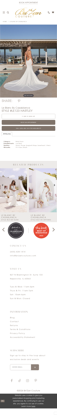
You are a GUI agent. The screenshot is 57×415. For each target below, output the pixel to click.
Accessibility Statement (22, 342)
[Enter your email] (28, 373)
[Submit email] (42, 373)
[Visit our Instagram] (27, 387)
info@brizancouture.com (23, 261)
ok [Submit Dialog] (3, 407)
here (33, 413)
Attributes (7, 139)
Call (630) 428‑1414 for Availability (28, 133)
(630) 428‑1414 (18, 257)
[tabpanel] (28, 61)
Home (5, 21)
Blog (12, 323)
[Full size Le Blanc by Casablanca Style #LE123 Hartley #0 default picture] (28, 61)
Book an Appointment (28, 125)
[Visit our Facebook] (11, 387)
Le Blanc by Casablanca (18, 21)
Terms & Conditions (20, 334)
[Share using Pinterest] (19, 101)
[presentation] (14, 195)
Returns (14, 330)
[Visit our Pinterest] (35, 387)
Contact (14, 327)
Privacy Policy (17, 338)
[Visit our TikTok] (19, 388)
